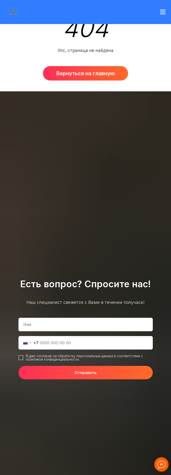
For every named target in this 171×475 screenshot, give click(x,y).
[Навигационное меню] (162, 12)
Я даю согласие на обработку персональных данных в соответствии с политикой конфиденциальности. (84, 357)
